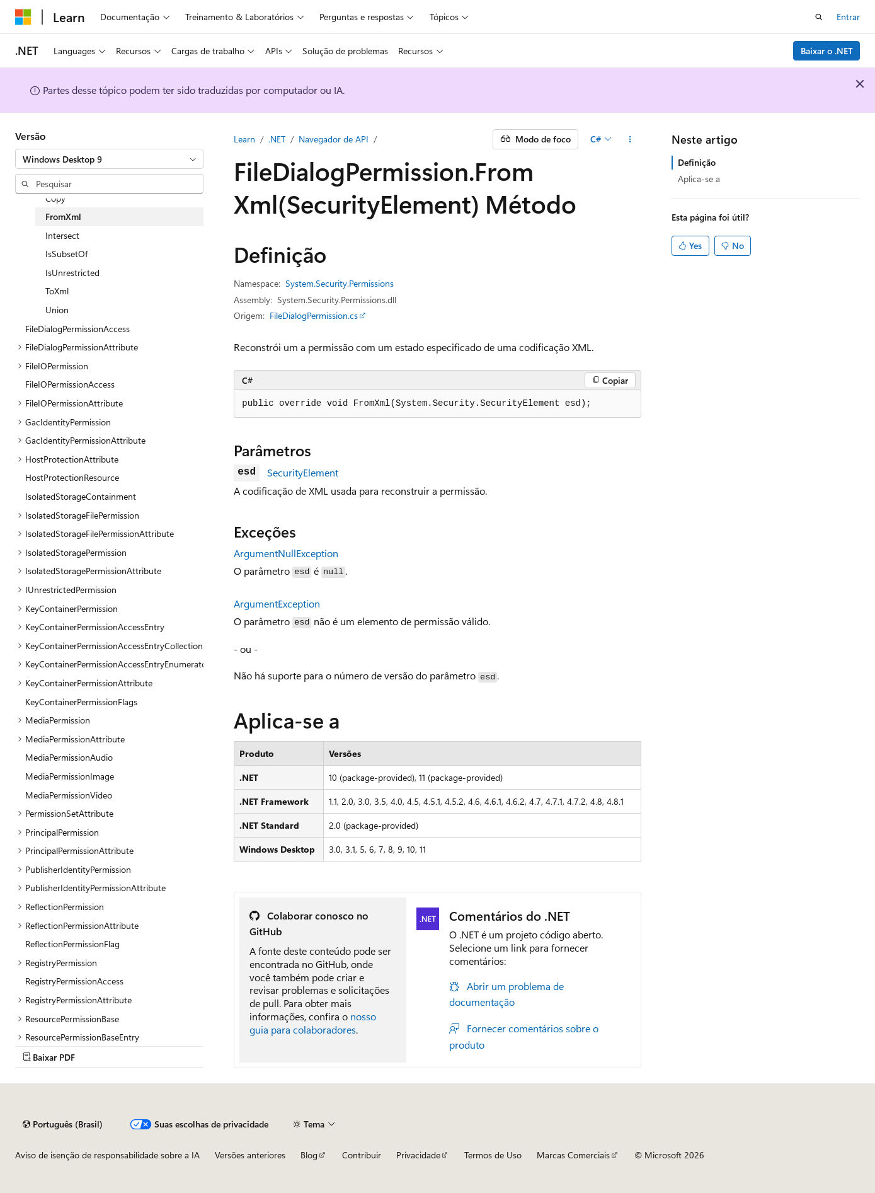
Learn (244, 139)
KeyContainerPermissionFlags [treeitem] (81, 702)
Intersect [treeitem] (62, 235)
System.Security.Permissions (339, 283)
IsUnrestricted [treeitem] (72, 273)
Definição (697, 162)
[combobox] (109, 159)
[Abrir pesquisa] (819, 17)
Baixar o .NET (827, 51)
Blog (308, 1155)
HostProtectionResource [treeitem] (72, 477)
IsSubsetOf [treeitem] (66, 254)
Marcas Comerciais (573, 1155)
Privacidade (418, 1155)
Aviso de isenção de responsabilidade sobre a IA (107, 1155)
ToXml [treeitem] (57, 291)
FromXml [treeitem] (63, 216)
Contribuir (361, 1155)
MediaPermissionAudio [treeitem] (69, 757)
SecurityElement (302, 472)
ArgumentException (277, 603)
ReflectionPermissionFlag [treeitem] (72, 944)
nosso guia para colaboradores (312, 1023)
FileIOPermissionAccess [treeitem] (70, 384)
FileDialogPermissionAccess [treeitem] (77, 329)
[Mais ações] (630, 139)
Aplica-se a (699, 179)
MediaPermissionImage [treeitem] (69, 776)
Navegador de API (334, 139)
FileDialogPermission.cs (314, 315)
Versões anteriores (250, 1155)
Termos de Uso (493, 1155)
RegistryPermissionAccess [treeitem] (74, 981)
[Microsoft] (23, 17)
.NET (276, 139)
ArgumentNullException (286, 553)
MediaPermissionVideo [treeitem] (68, 795)
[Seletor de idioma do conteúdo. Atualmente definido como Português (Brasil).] (62, 1124)
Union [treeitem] (57, 310)
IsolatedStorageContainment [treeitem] (80, 496)
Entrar (848, 17)
